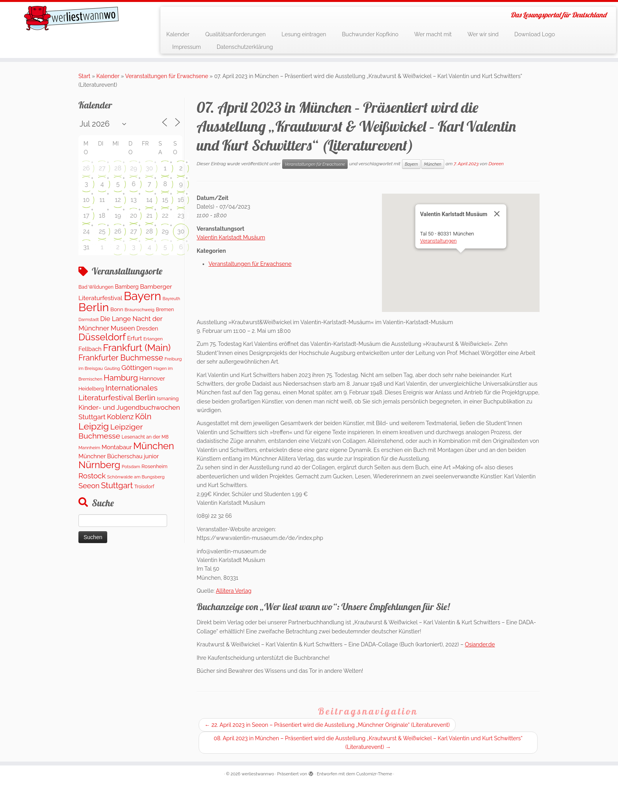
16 (181, 200)
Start (84, 76)
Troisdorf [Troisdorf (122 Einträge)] (144, 486)
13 (133, 200)
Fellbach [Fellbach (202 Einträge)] (90, 348)
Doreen (496, 163)
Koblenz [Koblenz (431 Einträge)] (120, 417)
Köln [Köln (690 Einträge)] (143, 416)
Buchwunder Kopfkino (370, 34)
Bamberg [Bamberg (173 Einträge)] (127, 287)
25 (102, 231)
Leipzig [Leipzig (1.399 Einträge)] (93, 426)
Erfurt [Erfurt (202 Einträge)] (134, 338)
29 (133, 168)
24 (86, 231)
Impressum (186, 47)
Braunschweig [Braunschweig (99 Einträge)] (139, 309)
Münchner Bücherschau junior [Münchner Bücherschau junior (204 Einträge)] (118, 456)
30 (149, 168)
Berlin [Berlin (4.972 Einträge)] (93, 307)
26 (86, 168)
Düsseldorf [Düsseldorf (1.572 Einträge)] (102, 337)
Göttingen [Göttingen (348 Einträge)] (136, 368)
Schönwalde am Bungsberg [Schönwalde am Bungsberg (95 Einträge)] (136, 477)
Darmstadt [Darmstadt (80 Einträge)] (88, 319)
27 (102, 168)
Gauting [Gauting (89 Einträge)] (112, 368)
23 (181, 215)
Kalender (178, 34)
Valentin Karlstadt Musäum (231, 237)
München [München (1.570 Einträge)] (153, 446)
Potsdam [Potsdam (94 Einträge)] (131, 466)
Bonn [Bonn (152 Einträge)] (116, 309)
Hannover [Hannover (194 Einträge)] (152, 378)
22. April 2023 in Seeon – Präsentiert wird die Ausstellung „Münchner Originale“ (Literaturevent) (327, 725)
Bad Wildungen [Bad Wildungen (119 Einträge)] (96, 287)
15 (165, 200)
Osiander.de (480, 644)
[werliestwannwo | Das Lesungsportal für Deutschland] (71, 18)
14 (149, 200)
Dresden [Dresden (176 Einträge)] (147, 328)
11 (102, 200)
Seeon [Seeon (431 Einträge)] (89, 486)
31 (86, 247)
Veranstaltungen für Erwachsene (166, 76)
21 (149, 215)
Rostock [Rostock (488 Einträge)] (92, 475)
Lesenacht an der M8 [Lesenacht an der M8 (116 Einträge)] (144, 437)
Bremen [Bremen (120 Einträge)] (165, 309)
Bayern (411, 164)
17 (86, 215)
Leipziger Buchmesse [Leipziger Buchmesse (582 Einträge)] (110, 431)
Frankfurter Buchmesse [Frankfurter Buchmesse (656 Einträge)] (120, 357)
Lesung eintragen (303, 34)
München (432, 164)
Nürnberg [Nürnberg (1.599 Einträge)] (99, 464)
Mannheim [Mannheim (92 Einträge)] (89, 447)
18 (102, 215)
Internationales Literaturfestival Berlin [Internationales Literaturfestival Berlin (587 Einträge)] (118, 392)
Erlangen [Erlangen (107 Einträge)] (153, 339)
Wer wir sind (483, 34)
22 (165, 215)
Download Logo (534, 34)
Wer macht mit (433, 34)
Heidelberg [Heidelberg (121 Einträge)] (91, 389)
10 (86, 200)
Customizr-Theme (374, 774)
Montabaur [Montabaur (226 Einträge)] (117, 447)
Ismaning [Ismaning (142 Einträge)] (168, 398)
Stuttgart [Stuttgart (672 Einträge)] (117, 485)
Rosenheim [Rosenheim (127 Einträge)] (154, 466)
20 (133, 215)
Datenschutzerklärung (245, 47)
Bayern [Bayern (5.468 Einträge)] (142, 296)
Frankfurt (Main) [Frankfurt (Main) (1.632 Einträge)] (137, 347)
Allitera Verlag (233, 591)
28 (117, 168)
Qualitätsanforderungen (235, 34)
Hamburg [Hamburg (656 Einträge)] (121, 378)
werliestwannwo (258, 774)
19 (118, 215)
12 (118, 200)
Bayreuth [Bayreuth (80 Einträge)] (171, 298)
